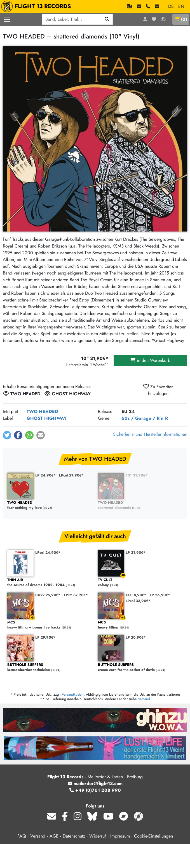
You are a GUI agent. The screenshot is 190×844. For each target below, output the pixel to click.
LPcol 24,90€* (47, 552)
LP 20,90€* (136, 637)
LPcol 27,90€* (71, 475)
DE (171, 6)
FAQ (21, 836)
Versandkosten (73, 694)
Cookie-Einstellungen (153, 836)
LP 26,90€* (160, 595)
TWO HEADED (42, 411)
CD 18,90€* (136, 595)
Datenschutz (74, 836)
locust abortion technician (49, 667)
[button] (7, 435)
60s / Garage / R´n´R (144, 418)
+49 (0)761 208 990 (95, 790)
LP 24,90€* (45, 475)
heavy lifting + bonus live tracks (49, 625)
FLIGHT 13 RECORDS (37, 6)
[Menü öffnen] (7, 19)
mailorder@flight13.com (95, 783)
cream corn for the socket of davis (140, 667)
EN (181, 6)
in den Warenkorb (150, 360)
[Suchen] (107, 19)
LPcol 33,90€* (138, 600)
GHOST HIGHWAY (47, 418)
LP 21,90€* (136, 552)
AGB (54, 836)
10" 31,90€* (136, 475)
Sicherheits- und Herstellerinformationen (150, 434)
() (181, 19)
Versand (144, 699)
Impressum (120, 836)
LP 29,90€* (45, 637)
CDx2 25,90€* (47, 595)
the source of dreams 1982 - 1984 (49, 582)
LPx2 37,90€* (76, 595)
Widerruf (97, 836)
